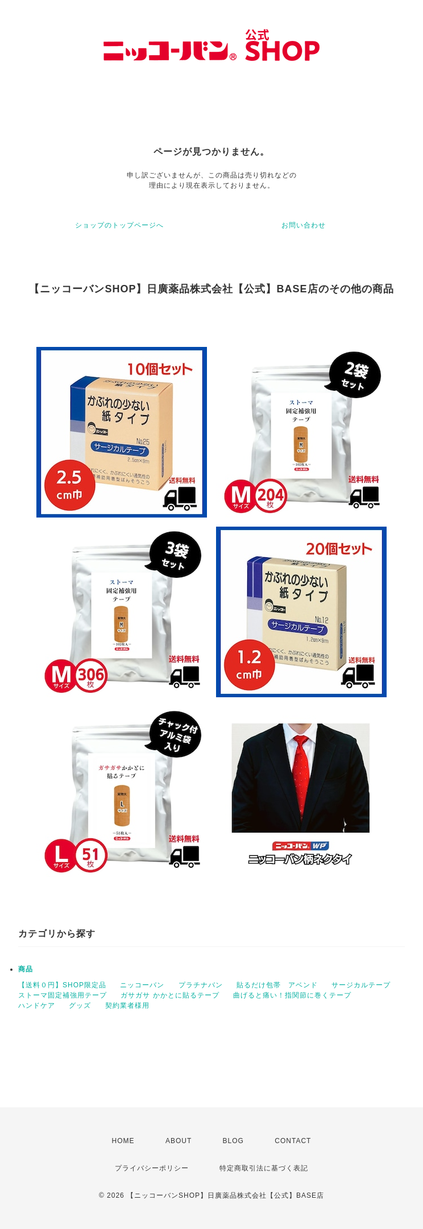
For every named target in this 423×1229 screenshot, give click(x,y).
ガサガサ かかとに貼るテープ (170, 995)
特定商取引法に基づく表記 (263, 1168)
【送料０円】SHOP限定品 (62, 985)
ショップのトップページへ (119, 225)
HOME (123, 1141)
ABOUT (178, 1141)
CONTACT (293, 1141)
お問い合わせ (303, 225)
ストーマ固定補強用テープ (62, 995)
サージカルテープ (361, 985)
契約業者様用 (127, 1005)
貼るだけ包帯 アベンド (277, 985)
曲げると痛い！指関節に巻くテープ (292, 995)
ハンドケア (36, 1005)
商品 (25, 969)
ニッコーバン (142, 985)
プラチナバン (201, 985)
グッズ (80, 1005)
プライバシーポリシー (152, 1168)
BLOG (233, 1141)
